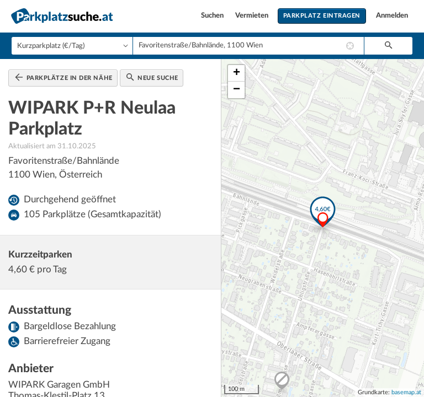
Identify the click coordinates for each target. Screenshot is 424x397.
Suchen (213, 15)
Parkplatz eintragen (322, 16)
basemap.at (406, 392)
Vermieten (252, 15)
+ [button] (236, 73)
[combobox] (248, 45)
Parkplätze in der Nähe (64, 77)
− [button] (236, 90)
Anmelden (392, 15)
